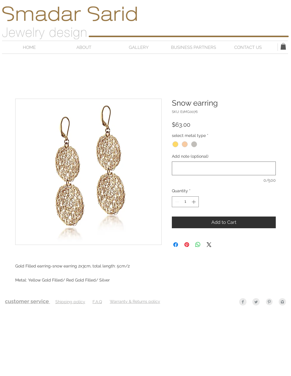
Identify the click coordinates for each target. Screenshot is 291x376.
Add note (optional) (190, 156)
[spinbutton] (185, 202)
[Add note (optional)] (223, 168)
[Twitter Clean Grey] (256, 301)
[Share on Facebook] (175, 244)
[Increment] (194, 202)
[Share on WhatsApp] (197, 244)
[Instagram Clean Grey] (282, 301)
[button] (283, 46)
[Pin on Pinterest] (186, 244)
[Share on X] (209, 244)
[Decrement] (176, 202)
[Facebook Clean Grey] (243, 301)
